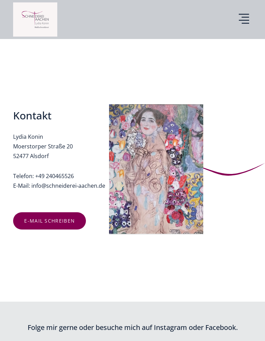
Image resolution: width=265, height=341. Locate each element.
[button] (244, 19)
